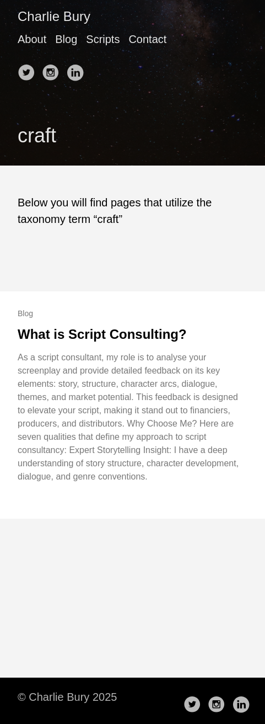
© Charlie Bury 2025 (67, 697)
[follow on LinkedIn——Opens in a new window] (77, 69)
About (32, 39)
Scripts (103, 39)
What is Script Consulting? (102, 334)
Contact (147, 39)
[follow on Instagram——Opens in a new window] (53, 69)
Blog (66, 39)
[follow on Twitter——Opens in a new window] (29, 69)
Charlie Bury (54, 16)
